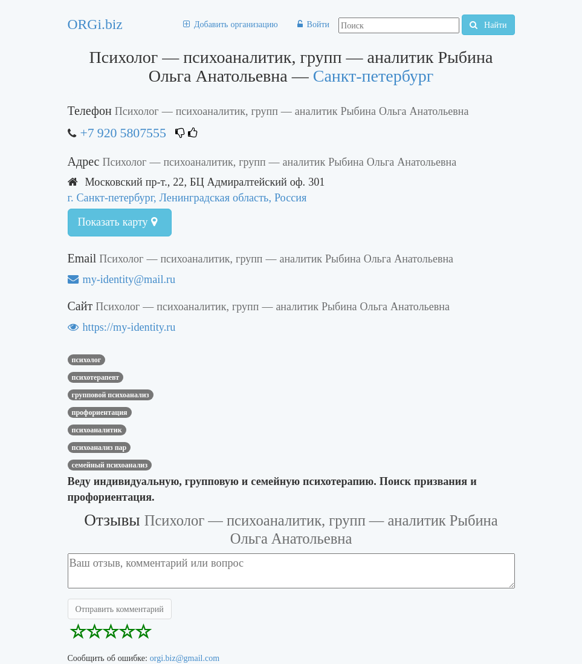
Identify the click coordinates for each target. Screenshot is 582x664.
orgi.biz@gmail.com (184, 658)
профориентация (100, 412)
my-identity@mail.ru (122, 279)
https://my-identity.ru (122, 327)
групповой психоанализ (110, 395)
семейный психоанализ (110, 465)
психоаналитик (97, 430)
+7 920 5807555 (123, 133)
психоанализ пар (99, 447)
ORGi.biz (95, 24)
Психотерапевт (96, 377)
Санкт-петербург (373, 76)
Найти (488, 25)
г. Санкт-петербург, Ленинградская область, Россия (187, 197)
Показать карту (117, 221)
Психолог (87, 359)
